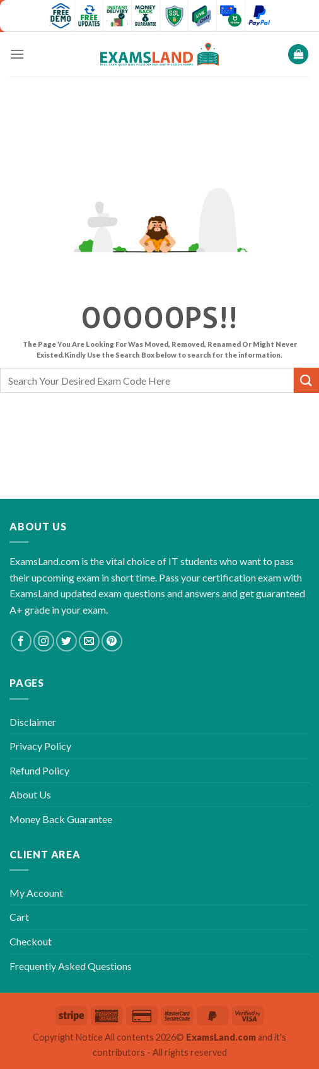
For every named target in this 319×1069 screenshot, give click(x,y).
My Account (36, 893)
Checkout (30, 941)
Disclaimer (32, 722)
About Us (30, 794)
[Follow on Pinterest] (112, 641)
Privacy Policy (40, 746)
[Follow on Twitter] (66, 641)
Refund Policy (39, 770)
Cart (19, 917)
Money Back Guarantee (60, 819)
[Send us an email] (89, 641)
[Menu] (17, 53)
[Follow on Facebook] (21, 641)
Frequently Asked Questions (70, 966)
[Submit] (306, 380)
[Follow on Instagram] (43, 641)
